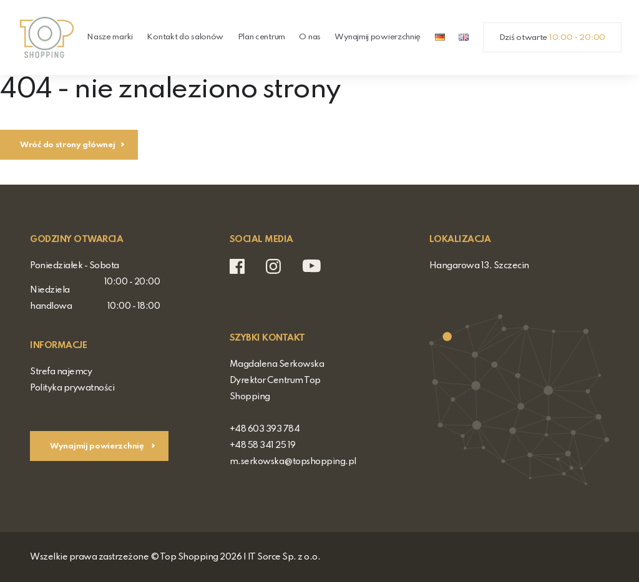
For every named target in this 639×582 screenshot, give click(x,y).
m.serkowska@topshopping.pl (293, 461)
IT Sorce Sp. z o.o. (284, 557)
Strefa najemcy (61, 371)
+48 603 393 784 (265, 429)
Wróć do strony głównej (67, 145)
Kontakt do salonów (185, 37)
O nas (310, 37)
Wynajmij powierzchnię (377, 37)
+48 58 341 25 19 (263, 445)
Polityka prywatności (72, 388)
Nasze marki (110, 37)
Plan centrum (261, 37)
